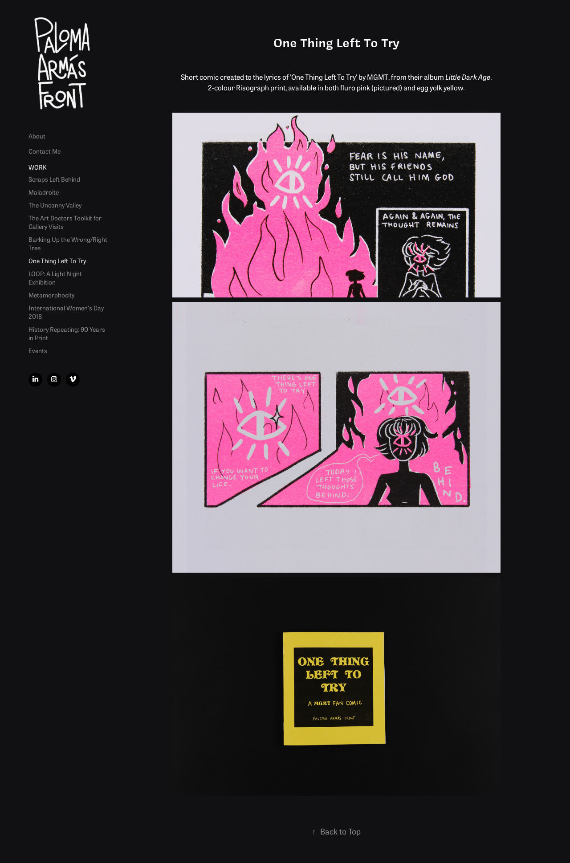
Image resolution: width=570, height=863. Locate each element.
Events (37, 350)
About (36, 136)
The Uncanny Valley (54, 205)
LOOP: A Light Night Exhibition (55, 277)
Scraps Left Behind (54, 179)
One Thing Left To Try (57, 260)
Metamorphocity (51, 295)
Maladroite (43, 192)
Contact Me (44, 151)
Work (37, 167)
